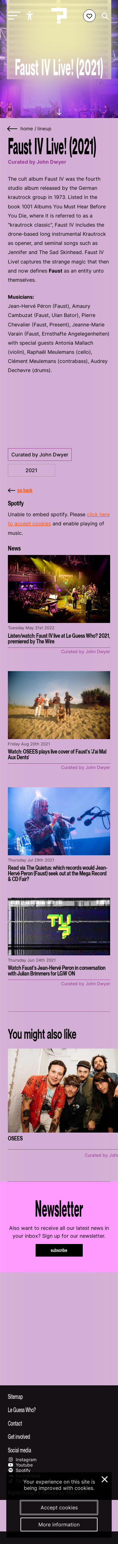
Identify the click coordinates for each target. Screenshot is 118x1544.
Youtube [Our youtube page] (20, 1465)
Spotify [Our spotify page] (19, 1470)
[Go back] (12, 129)
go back (20, 490)
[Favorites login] (89, 15)
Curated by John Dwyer (39, 454)
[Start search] (103, 16)
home (26, 129)
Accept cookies (59, 1507)
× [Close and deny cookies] (105, 1478)
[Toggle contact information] (59, 1423)
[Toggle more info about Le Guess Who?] (59, 1409)
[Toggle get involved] (59, 1436)
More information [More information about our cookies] (59, 1524)
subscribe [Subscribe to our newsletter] (59, 1250)
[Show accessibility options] (30, 15)
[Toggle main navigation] (12, 16)
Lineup (44, 129)
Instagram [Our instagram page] (22, 1459)
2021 (31, 470)
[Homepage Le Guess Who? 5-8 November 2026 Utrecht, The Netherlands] (59, 16)
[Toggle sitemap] (59, 1396)
